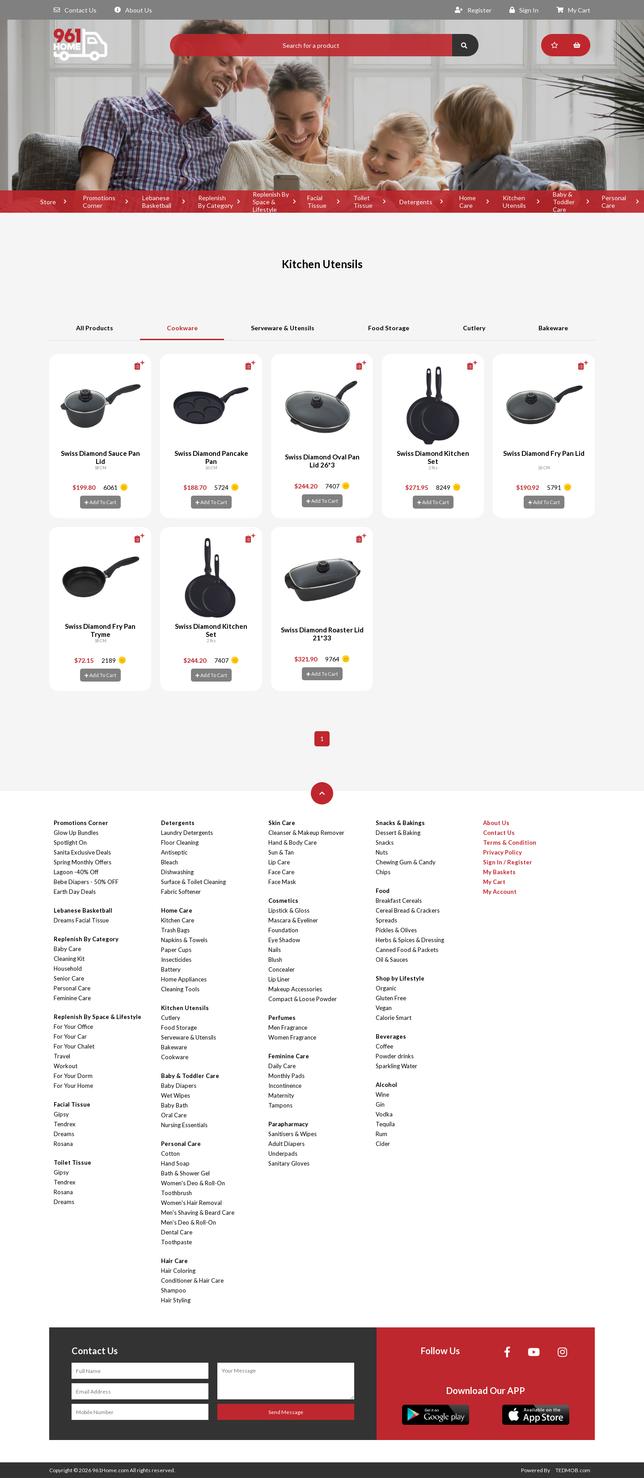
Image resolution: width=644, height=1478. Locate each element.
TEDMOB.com (572, 1470)
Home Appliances (184, 979)
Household (68, 968)
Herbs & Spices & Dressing (410, 939)
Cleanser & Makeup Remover (306, 832)
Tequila (385, 1124)
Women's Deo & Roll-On (193, 1183)
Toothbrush (176, 1192)
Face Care (281, 872)
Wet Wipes (175, 1095)
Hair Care (174, 1260)
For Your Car (70, 1036)
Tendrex (65, 1124)
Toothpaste (176, 1242)
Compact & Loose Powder (302, 998)
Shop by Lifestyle (400, 978)
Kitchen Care (177, 920)
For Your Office (73, 1026)
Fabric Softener (181, 891)
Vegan (384, 1007)
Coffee (384, 1046)
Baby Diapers (178, 1085)
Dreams (64, 1133)
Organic (386, 988)
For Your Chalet (74, 1046)
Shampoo (173, 1290)
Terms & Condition (509, 842)
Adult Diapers (286, 1143)
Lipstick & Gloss (288, 910)
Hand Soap (175, 1163)
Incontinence (284, 1085)
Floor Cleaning (180, 842)
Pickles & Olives (396, 930)
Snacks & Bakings (400, 822)
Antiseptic (174, 852)
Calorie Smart (393, 1017)
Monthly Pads (286, 1075)
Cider (383, 1143)
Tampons (280, 1105)
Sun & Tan (281, 852)
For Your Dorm (73, 1075)
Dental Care (176, 1232)
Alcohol (386, 1084)
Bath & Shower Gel (185, 1173)
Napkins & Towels (184, 939)
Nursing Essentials (184, 1125)
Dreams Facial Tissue (81, 920)
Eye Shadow (284, 939)
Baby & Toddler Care (564, 201)
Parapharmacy (288, 1124)
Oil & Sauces (392, 959)
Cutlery (474, 328)
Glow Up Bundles (76, 832)
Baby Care (67, 948)
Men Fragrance (287, 1027)
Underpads (282, 1153)
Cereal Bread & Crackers (408, 910)
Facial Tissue (316, 201)
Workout (65, 1066)
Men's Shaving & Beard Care (197, 1212)
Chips (383, 872)
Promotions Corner (99, 201)
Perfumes (282, 1017)
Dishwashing (177, 872)
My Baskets (499, 872)
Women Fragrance (292, 1037)
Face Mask (282, 881)
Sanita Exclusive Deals (82, 852)
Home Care (467, 201)
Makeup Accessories (295, 989)
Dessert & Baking (398, 832)
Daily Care (282, 1066)
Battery (171, 969)
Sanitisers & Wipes (292, 1133)
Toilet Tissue (363, 201)
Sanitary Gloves (288, 1163)
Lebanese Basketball (156, 201)
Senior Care (69, 978)
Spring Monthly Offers (82, 862)
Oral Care (173, 1115)
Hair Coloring (178, 1270)
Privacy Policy (502, 852)
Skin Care (281, 822)
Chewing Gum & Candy (406, 862)
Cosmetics (283, 900)
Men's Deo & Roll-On (188, 1222)
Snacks (385, 842)
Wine (382, 1094)
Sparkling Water (396, 1066)
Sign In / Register (507, 862)
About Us (133, 10)
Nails (274, 949)
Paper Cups (176, 949)
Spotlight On (70, 842)
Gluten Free (391, 998)
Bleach (169, 862)
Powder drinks (395, 1056)
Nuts (382, 852)
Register (473, 10)
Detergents (415, 202)
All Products (94, 328)
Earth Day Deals (75, 891)
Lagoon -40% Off (76, 872)
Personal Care (72, 988)
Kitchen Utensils (514, 201)
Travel (62, 1056)
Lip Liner (279, 979)
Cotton (170, 1153)
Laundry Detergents (187, 832)
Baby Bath (174, 1105)
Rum (381, 1133)
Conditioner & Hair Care (192, 1280)
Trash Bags (175, 930)
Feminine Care (72, 998)
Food (383, 890)
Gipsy (61, 1114)
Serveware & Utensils (282, 328)
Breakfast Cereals (399, 900)
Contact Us (75, 10)
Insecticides (176, 959)
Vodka (384, 1114)
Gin (380, 1104)
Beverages (391, 1036)
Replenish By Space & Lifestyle (271, 201)
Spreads (386, 920)
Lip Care (279, 862)
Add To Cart (100, 502)
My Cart (573, 10)
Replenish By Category (215, 201)
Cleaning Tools (180, 989)
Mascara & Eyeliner (293, 920)
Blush (275, 959)
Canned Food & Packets (407, 949)
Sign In (523, 10)
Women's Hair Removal (191, 1202)
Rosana (63, 1143)
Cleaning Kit (69, 958)
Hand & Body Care (292, 842)
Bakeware (553, 328)
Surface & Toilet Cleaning (193, 881)
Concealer (281, 969)
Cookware (182, 328)
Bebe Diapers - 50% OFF (86, 881)
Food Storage (388, 328)
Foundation (283, 930)
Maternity (281, 1095)
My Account (500, 891)
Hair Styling (176, 1300)
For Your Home (73, 1085)
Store (48, 202)
